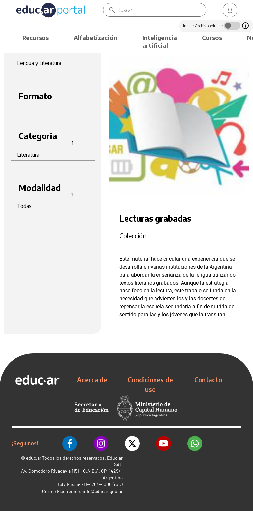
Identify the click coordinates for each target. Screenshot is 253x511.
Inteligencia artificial (159, 41)
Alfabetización (95, 37)
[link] (230, 10)
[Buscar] (161, 9)
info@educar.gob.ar (103, 491)
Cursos (212, 37)
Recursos (35, 37)
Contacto (208, 380)
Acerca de (92, 380)
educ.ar (33, 458)
